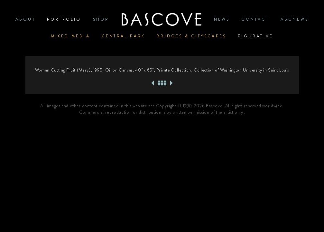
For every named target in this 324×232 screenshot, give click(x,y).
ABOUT (25, 19)
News (222, 19)
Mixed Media (70, 36)
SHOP (101, 19)
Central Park (123, 36)
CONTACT (255, 19)
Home (161, 19)
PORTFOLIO (64, 19)
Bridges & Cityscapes (191, 36)
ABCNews (295, 19)
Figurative (255, 36)
